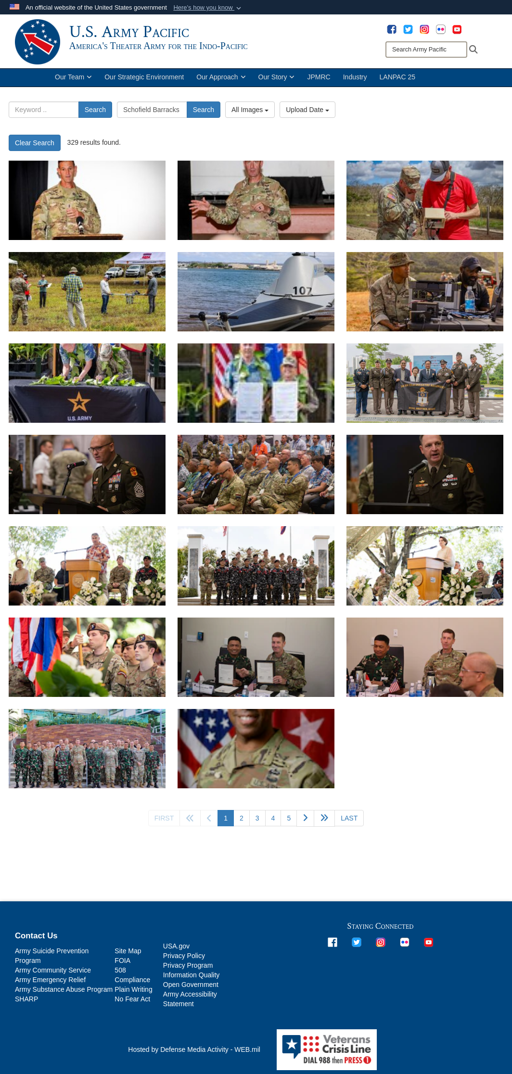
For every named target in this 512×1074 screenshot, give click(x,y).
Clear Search (34, 147)
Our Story (276, 81)
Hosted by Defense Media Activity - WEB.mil (194, 1053)
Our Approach (220, 81)
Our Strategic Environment (144, 81)
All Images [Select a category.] (250, 113)
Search (95, 113)
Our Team (73, 81)
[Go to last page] (349, 822)
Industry (355, 81)
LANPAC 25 (397, 81)
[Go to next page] (305, 822)
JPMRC (318, 81)
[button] (208, 8)
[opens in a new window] (392, 29)
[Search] (426, 49)
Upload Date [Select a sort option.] (307, 113)
